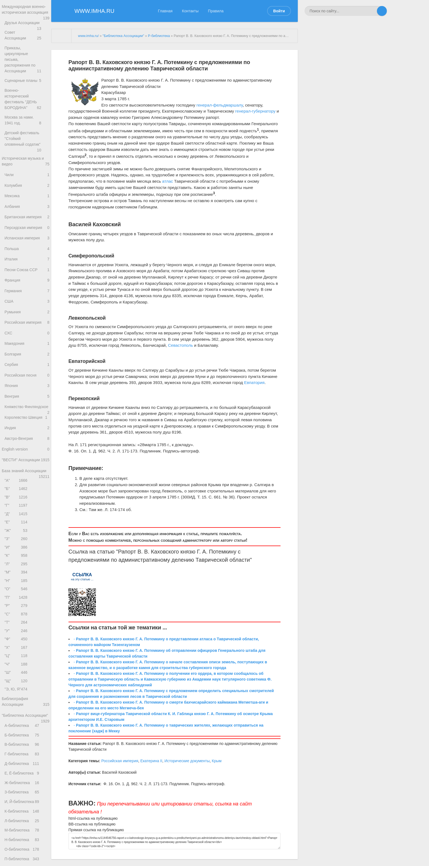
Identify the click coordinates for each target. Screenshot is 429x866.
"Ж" (16, 565)
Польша (26, 250)
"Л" (16, 601)
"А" (16, 510)
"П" (16, 638)
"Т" (16, 665)
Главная (165, 11)
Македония (26, 354)
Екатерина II (151, 761)
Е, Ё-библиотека (25, 840)
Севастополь (180, 345)
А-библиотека (25, 784)
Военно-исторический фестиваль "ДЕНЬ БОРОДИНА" (26, 94)
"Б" (16, 519)
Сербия (26, 377)
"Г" (16, 537)
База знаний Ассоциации (25, 501)
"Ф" (16, 684)
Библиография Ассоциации (25, 752)
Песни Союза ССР (26, 273)
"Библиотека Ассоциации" (25, 769)
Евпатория (254, 382)
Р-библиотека (159, 36)
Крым (217, 761)
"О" (16, 629)
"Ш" (16, 720)
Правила (216, 11)
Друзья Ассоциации (26, 30)
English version (25, 475)
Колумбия (26, 181)
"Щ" (16, 729)
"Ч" (16, 711)
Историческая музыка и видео (25, 155)
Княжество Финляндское (26, 426)
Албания (26, 204)
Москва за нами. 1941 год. (26, 114)
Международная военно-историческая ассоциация (25, 13)
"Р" (16, 647)
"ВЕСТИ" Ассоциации (25, 489)
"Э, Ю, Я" (16, 738)
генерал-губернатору (255, 111)
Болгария (26, 366)
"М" (16, 610)
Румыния (26, 319)
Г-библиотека (25, 817)
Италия (26, 262)
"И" (16, 583)
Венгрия (26, 412)
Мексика (26, 192)
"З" (16, 574)
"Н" (16, 620)
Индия (26, 452)
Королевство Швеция (26, 441)
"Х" (16, 693)
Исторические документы (187, 761)
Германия (26, 296)
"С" (16, 656)
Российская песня (26, 389)
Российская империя (26, 331)
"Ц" (16, 702)
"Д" (16, 546)
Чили (26, 169)
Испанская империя (26, 239)
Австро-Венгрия (26, 464)
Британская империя (26, 215)
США (26, 308)
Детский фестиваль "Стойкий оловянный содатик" (26, 134)
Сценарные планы (26, 77)
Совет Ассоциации (26, 42)
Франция (26, 285)
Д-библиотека (25, 828)
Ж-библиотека (25, 851)
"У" (16, 674)
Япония (26, 400)
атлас (167, 181)
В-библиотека (25, 806)
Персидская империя (26, 227)
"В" (16, 528)
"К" (16, 592)
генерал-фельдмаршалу (219, 105)
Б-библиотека (25, 795)
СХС (26, 343)
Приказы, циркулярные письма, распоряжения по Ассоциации (26, 59)
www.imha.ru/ (88, 36)
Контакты (190, 11)
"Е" (16, 555)
